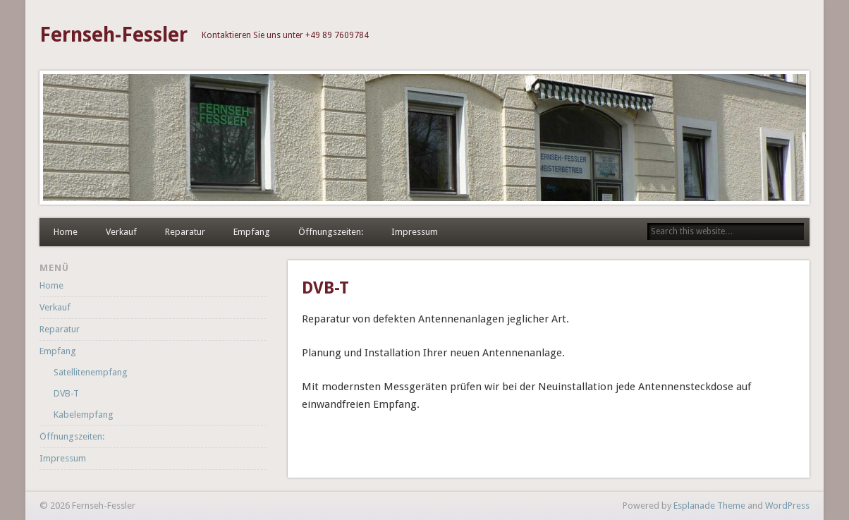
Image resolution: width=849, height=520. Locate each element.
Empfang (251, 231)
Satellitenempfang (91, 372)
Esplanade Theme (709, 505)
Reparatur (185, 231)
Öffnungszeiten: (330, 231)
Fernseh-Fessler (113, 35)
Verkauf (121, 231)
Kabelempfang (84, 414)
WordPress (787, 505)
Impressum (414, 231)
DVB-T (66, 393)
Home (66, 231)
